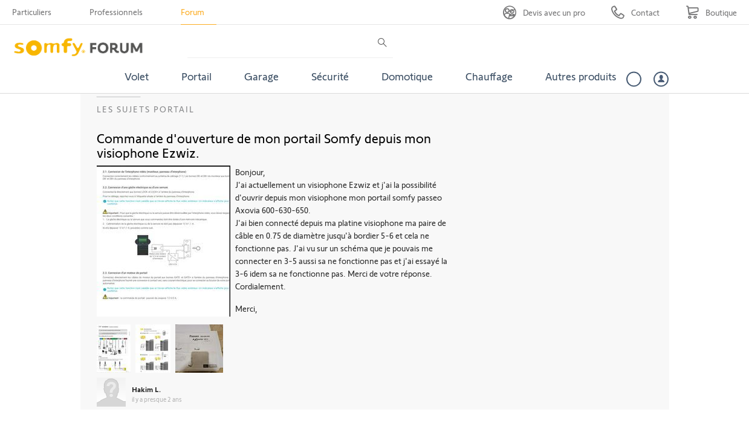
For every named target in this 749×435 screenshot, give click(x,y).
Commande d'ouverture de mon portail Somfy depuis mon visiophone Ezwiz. (264, 145)
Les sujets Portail (146, 109)
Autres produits (581, 76)
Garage (261, 76)
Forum (192, 12)
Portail (196, 76)
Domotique (407, 76)
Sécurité (330, 76)
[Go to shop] (711, 12)
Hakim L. (146, 389)
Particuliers (31, 12)
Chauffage (489, 76)
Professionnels (116, 12)
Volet (137, 76)
